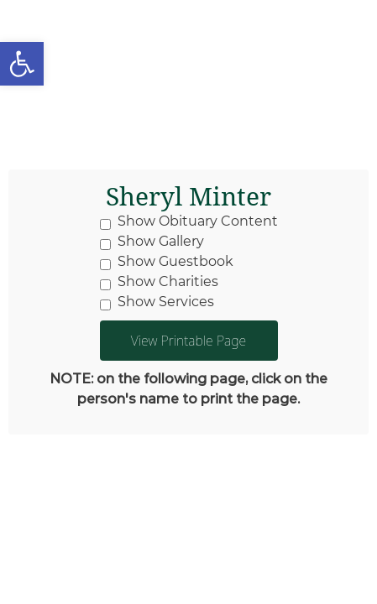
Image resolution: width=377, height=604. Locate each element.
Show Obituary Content (189, 221)
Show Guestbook (166, 261)
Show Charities (159, 281)
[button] (22, 64)
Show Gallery (152, 241)
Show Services (157, 302)
